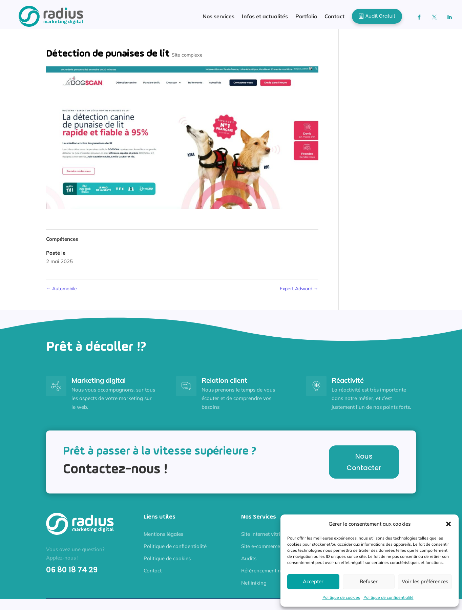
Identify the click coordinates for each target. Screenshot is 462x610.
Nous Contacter (363, 465)
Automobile (61, 292)
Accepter (313, 581)
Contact (153, 574)
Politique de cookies (341, 597)
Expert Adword (299, 292)
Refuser (369, 581)
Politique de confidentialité (388, 597)
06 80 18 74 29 (72, 573)
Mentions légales (163, 537)
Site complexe (187, 58)
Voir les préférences (425, 581)
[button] (448, 524)
